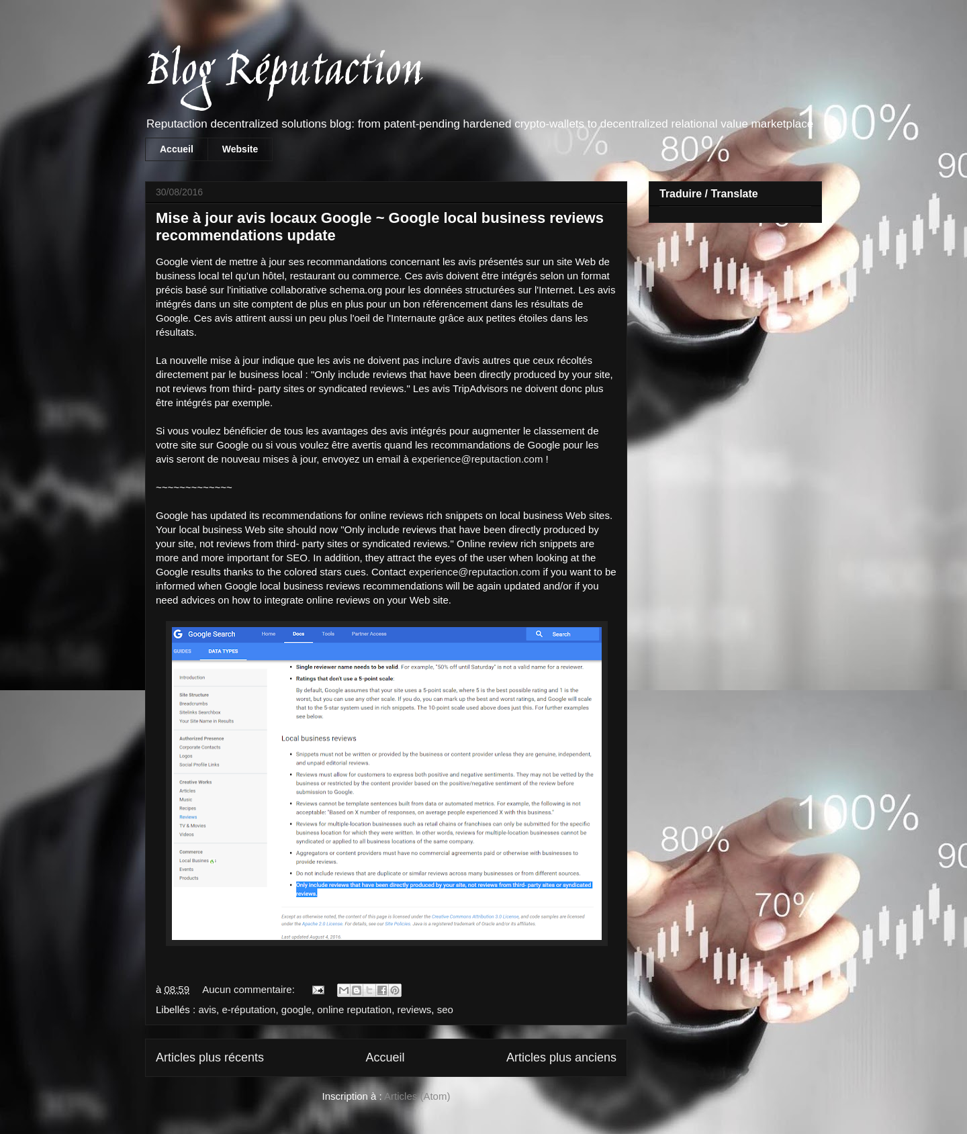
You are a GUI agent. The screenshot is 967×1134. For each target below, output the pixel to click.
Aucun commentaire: (249, 989)
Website (240, 149)
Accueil (176, 149)
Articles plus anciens (561, 1057)
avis (207, 1009)
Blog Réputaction (283, 73)
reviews (414, 1009)
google (296, 1009)
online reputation (354, 1009)
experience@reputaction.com (477, 459)
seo (445, 1009)
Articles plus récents (210, 1057)
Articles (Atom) (417, 1096)
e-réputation (248, 1009)
